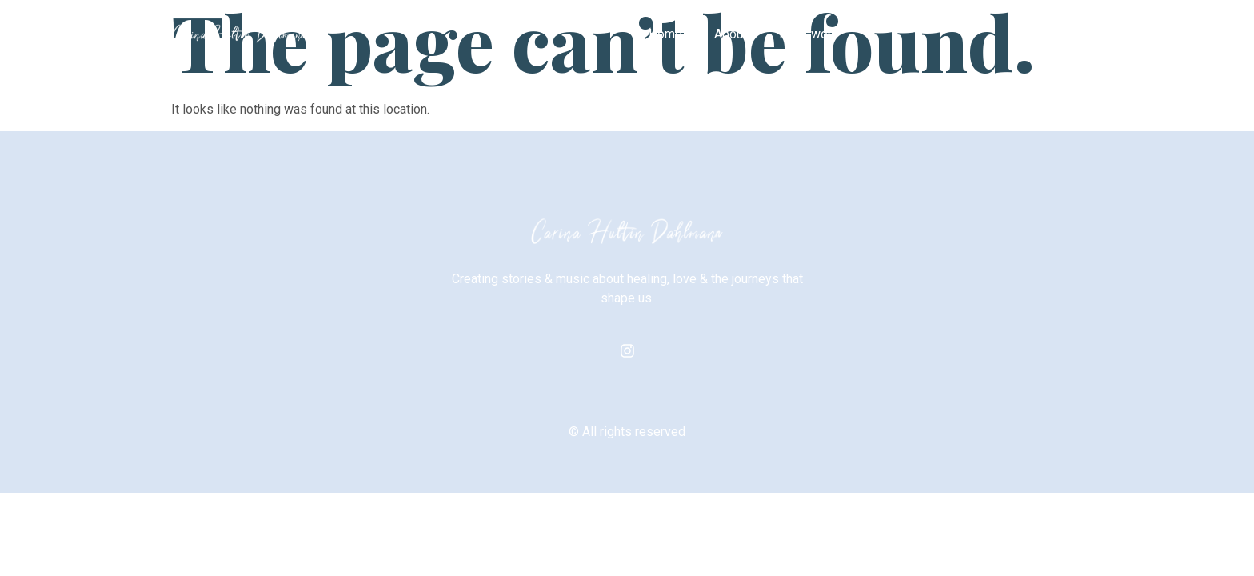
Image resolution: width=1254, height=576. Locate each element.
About (730, 34)
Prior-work (808, 34)
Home (665, 34)
